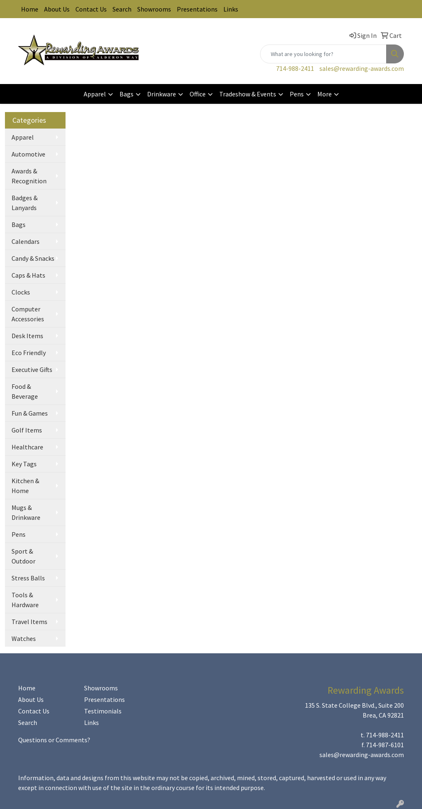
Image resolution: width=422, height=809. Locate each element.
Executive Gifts (32, 369)
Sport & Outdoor (23, 556)
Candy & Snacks (33, 258)
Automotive (28, 154)
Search (122, 9)
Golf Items (27, 430)
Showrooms (154, 9)
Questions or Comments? (54, 740)
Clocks (21, 292)
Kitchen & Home (25, 486)
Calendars (26, 241)
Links (230, 9)
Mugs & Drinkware (26, 512)
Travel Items (29, 621)
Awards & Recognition (29, 176)
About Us (57, 9)
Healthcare (27, 447)
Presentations (197, 9)
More (324, 94)
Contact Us (91, 9)
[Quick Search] (323, 53)
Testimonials (103, 711)
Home (29, 9)
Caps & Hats (28, 275)
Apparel (95, 94)
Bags (127, 94)
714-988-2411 (295, 68)
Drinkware (161, 94)
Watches (24, 638)
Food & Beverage (25, 391)
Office (198, 94)
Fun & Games (30, 413)
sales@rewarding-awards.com (361, 68)
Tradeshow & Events (247, 94)
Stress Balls (28, 578)
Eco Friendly (29, 352)
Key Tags (24, 464)
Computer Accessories (28, 314)
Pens (297, 94)
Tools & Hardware (25, 600)
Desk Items (27, 336)
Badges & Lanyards (25, 203)
